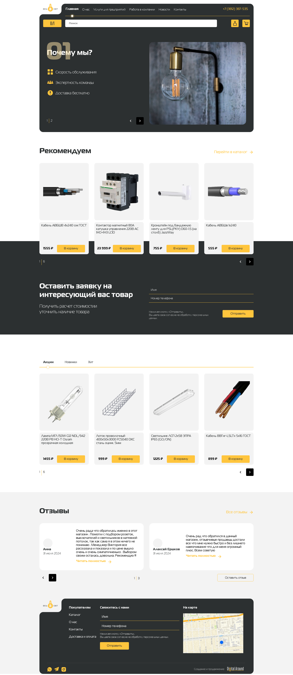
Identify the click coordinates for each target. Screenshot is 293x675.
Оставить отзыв (235, 577)
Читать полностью (91, 561)
